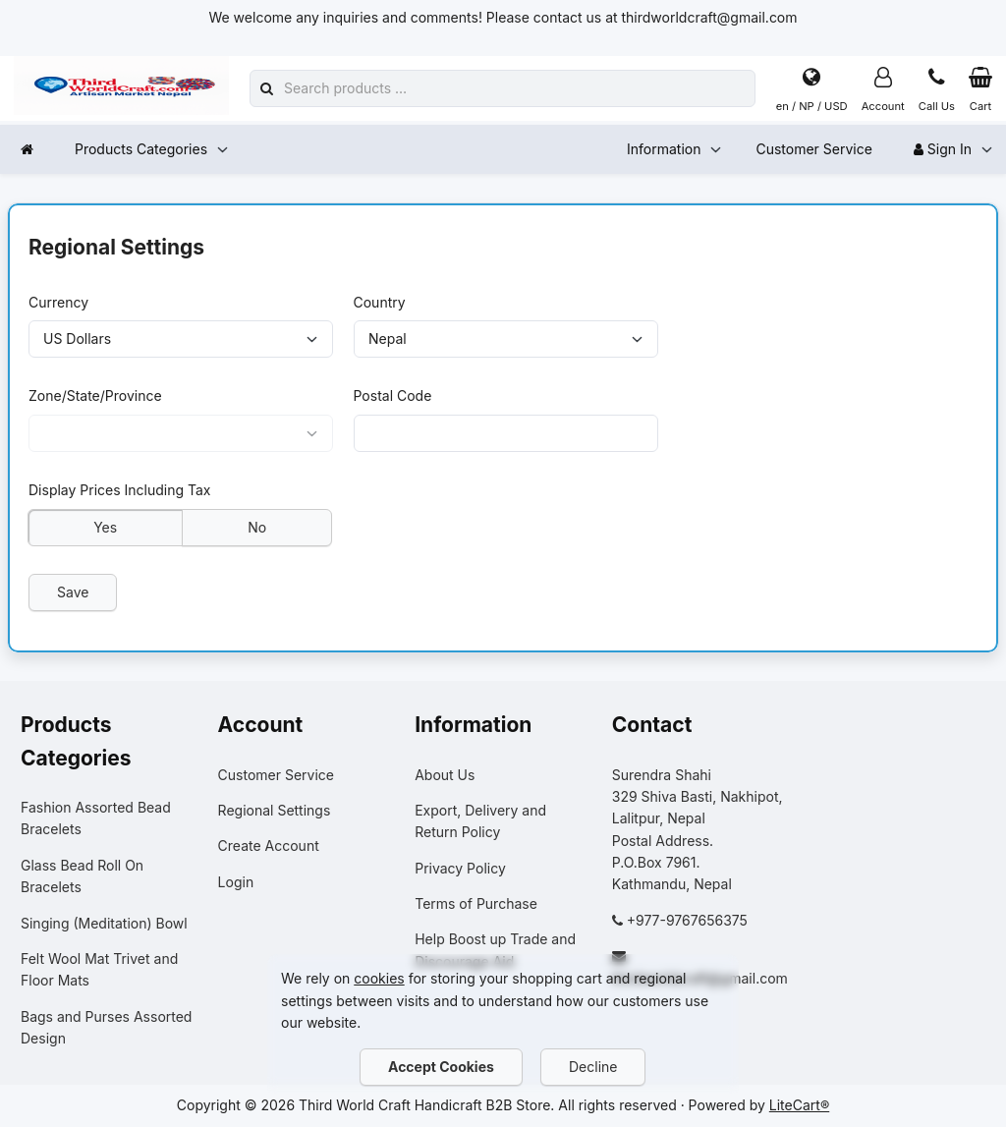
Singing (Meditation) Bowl (104, 923)
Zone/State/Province (95, 395)
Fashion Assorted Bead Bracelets (96, 818)
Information (663, 149)
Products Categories (141, 149)
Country (380, 301)
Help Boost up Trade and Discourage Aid (495, 949)
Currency (58, 301)
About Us (445, 774)
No (257, 526)
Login (236, 881)
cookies (379, 978)
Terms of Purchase (476, 903)
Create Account (268, 845)
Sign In (943, 149)
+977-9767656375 (687, 920)
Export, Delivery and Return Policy (480, 821)
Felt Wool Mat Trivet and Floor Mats (99, 969)
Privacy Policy (460, 868)
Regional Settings (274, 810)
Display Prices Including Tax (119, 489)
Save (72, 592)
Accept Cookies (441, 1066)
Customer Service (813, 149)
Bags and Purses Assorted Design (106, 1027)
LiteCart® (799, 1105)
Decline (593, 1066)
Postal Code (393, 395)
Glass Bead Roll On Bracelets (82, 876)
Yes (105, 526)
